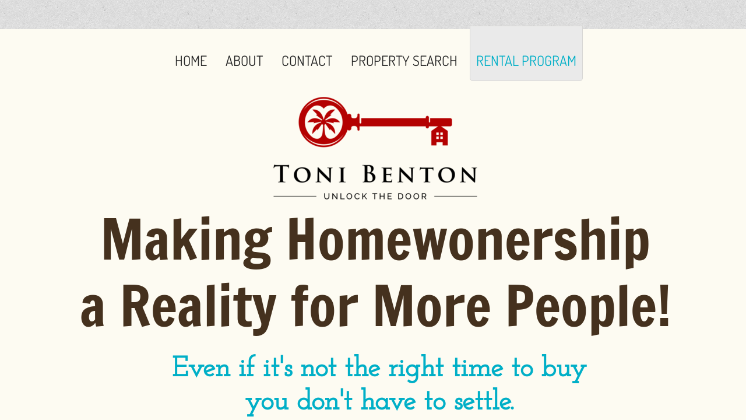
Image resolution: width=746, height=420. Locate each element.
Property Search (404, 60)
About (244, 60)
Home (191, 60)
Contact (306, 60)
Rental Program (526, 60)
